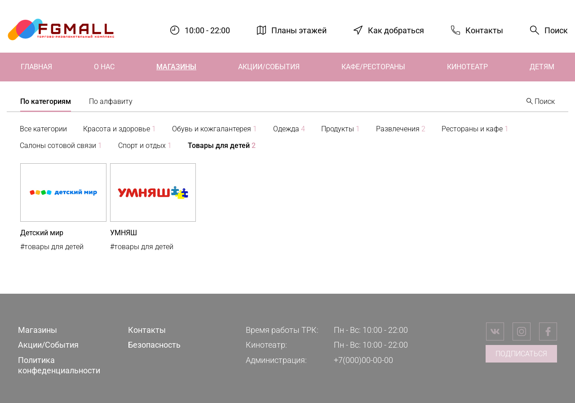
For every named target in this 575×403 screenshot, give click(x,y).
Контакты (484, 30)
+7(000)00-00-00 (363, 360)
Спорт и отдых (145, 145)
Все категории (43, 129)
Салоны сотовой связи (61, 145)
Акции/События (269, 67)
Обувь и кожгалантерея (214, 129)
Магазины (176, 67)
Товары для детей (222, 145)
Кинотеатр (467, 67)
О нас (104, 67)
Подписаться (521, 353)
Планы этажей (299, 30)
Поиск (556, 30)
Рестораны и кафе (475, 129)
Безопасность (154, 344)
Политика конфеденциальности (59, 365)
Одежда (289, 129)
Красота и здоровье (119, 129)
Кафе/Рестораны (373, 67)
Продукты (340, 129)
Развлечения (400, 129)
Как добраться (396, 30)
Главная (36, 67)
